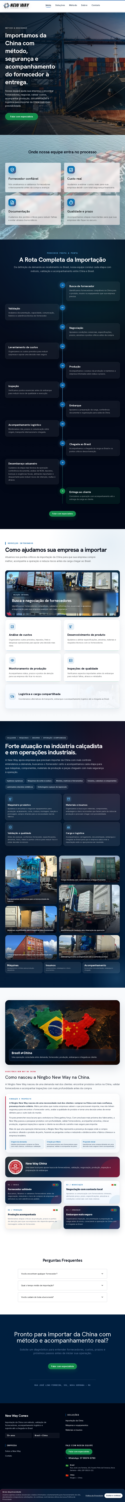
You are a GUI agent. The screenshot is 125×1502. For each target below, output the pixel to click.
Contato (96, 5)
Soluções (60, 5)
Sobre (84, 5)
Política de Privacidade (94, 1496)
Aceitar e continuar (113, 1496)
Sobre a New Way (13, 1451)
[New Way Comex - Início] (16, 6)
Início (48, 5)
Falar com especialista (21, 116)
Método (73, 5)
